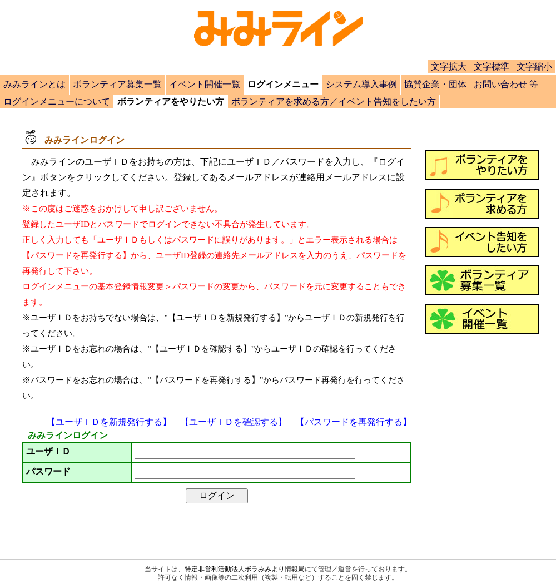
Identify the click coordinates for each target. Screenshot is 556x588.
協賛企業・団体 (435, 84)
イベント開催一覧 (204, 84)
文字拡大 (448, 66)
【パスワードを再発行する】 (353, 422)
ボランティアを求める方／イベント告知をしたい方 (333, 101)
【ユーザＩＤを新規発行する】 (109, 422)
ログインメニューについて (56, 101)
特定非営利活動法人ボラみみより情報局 (245, 569)
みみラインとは (34, 84)
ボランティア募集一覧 (117, 84)
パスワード (48, 471)
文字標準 (491, 66)
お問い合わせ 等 (506, 84)
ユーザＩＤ (48, 451)
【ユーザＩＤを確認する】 (233, 422)
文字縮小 (534, 66)
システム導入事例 (361, 84)
